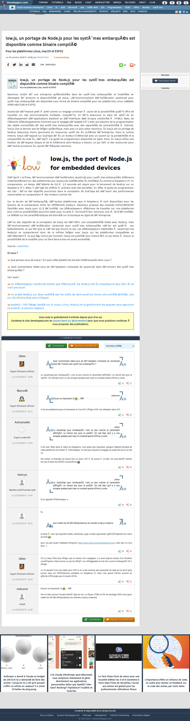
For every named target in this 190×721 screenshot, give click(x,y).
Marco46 (22, 397)
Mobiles (146, 7)
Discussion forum (165, 81)
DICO (132, 11)
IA (56, 7)
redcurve (22, 595)
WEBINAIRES (55, 11)
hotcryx (22, 481)
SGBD (127, 7)
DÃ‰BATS (115, 11)
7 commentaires (61, 59)
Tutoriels (57, 2)
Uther (22, 362)
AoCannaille (22, 428)
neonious (23, 248)
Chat (88, 2)
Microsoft (72, 7)
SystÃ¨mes (158, 7)
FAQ (69, 2)
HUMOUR (142, 11)
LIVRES (67, 11)
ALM (63, 7)
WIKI (125, 11)
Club (152, 2)
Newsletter (102, 2)
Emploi (117, 2)
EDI (102, 7)
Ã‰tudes (130, 2)
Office (136, 7)
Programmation (115, 7)
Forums (43, 2)
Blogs (78, 2)
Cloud (49, 7)
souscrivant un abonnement (70, 323)
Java (82, 7)
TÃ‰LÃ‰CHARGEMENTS (84, 11)
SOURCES (103, 11)
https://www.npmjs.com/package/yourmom (96, 549)
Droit (142, 2)
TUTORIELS (34, 11)
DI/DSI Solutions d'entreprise (30, 7)
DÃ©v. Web (92, 7)
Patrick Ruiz (42, 59)
